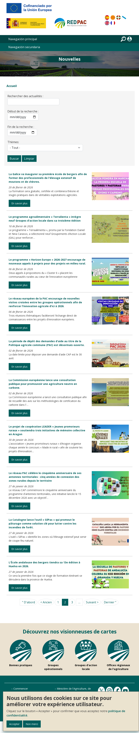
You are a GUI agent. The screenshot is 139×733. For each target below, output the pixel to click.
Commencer (20, 688)
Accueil (12, 86)
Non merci (32, 724)
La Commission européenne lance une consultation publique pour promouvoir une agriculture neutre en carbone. (43, 383)
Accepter (14, 724)
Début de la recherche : (23, 111)
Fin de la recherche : (20, 127)
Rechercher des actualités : (25, 96)
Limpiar (29, 159)
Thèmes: (13, 142)
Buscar (14, 159)
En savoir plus (19, 203)
